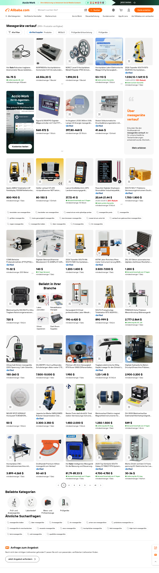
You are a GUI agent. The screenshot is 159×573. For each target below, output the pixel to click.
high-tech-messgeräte (136, 528)
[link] (155, 547)
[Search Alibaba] (60, 10)
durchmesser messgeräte (70, 218)
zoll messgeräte (34, 534)
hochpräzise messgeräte (91, 528)
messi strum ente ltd (95, 218)
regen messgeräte (15, 224)
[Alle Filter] (14, 32)
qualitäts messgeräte (56, 534)
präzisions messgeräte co (122, 522)
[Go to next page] (100, 485)
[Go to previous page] (58, 485)
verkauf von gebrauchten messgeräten (125, 218)
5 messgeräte (77, 224)
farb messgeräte (14, 534)
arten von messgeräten (96, 522)
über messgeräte (58, 224)
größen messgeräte (15, 218)
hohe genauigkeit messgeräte (41, 218)
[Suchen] (95, 10)
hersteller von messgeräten (18, 212)
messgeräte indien (36, 224)
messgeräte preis (104, 212)
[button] (85, 10)
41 (95, 485)
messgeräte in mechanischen (19, 528)
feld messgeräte (114, 528)
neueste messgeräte (46, 528)
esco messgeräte (68, 528)
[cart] (121, 10)
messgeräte (123, 212)
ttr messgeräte (96, 224)
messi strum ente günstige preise (77, 212)
